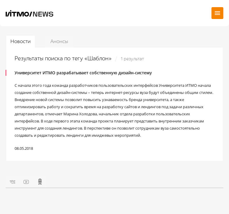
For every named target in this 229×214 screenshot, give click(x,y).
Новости (20, 41)
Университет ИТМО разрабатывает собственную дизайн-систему (83, 72)
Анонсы (59, 41)
